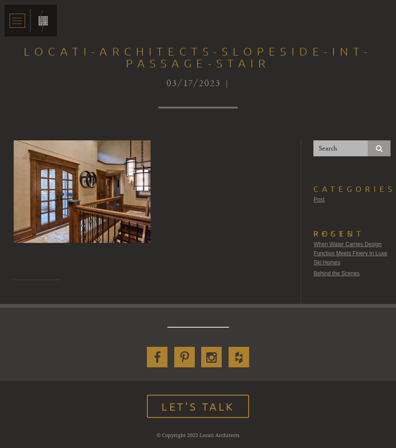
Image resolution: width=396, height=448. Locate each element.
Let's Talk (198, 406)
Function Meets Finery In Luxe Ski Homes (350, 258)
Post (318, 199)
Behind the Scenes (336, 273)
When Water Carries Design (347, 244)
